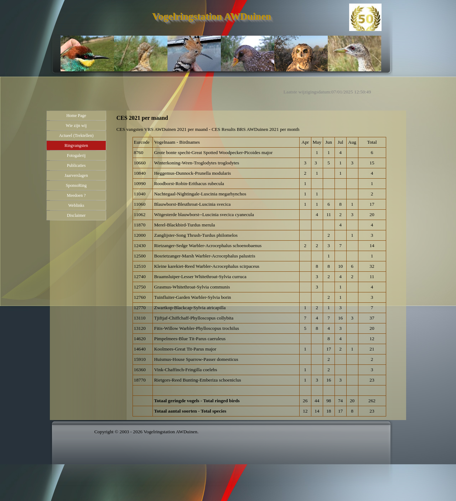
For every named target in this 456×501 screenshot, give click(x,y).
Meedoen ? (76, 195)
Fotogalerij (76, 155)
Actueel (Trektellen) (76, 135)
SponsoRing (76, 185)
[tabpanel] (259, 129)
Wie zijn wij (76, 125)
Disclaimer (76, 215)
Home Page (76, 115)
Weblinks (76, 205)
